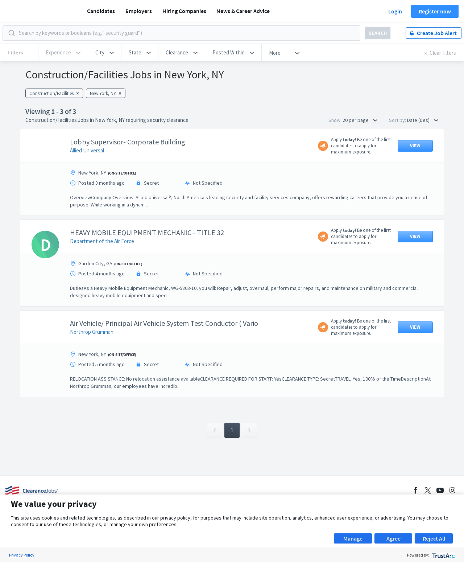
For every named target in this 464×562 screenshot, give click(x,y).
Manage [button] (352, 538)
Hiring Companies (184, 11)
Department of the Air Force (102, 241)
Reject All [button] (434, 538)
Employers (138, 11)
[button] (104, 52)
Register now (435, 11)
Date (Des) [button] (422, 120)
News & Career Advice (243, 11)
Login (395, 11)
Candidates (101, 11)
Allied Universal (87, 150)
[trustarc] (442, 555)
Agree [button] (393, 538)
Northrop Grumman (91, 331)
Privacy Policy (21, 555)
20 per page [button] (360, 120)
